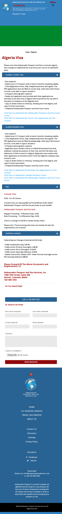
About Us (31, 421)
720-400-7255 (18, 5)
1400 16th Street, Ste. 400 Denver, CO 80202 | (26, 9)
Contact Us (32, 431)
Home (32, 409)
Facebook (31, 459)
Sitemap (31, 439)
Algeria (34, 52)
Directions (31, 435)
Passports (16, 14)
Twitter (32, 462)
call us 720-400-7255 (31, 299)
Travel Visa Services (32, 417)
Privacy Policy (32, 443)
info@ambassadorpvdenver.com (36, 475)
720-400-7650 (34, 478)
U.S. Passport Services (31, 413)
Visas (23, 14)
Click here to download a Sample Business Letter (25, 175)
